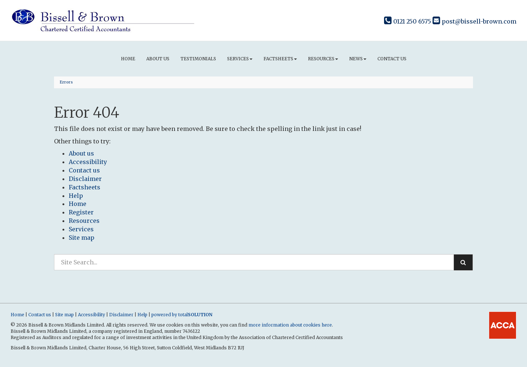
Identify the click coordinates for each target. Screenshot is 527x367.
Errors (66, 82)
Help (76, 195)
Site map (81, 237)
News (357, 58)
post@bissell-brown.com (474, 21)
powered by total (181, 314)
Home (128, 58)
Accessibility (88, 161)
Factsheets (280, 58)
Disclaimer (85, 178)
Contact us (391, 58)
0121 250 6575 (407, 21)
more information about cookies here (290, 325)
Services (239, 58)
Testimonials (198, 58)
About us (157, 58)
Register (81, 212)
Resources (323, 58)
